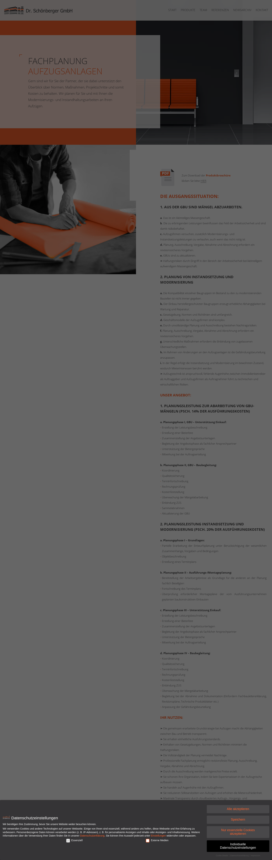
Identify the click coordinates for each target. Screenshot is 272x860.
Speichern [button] (238, 820)
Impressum (255, 857)
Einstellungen (158, 836)
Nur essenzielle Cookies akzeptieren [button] (238, 833)
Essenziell (74, 841)
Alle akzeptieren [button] (238, 810)
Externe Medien (157, 841)
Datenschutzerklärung (92, 836)
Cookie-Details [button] (222, 857)
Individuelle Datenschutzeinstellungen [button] (238, 847)
